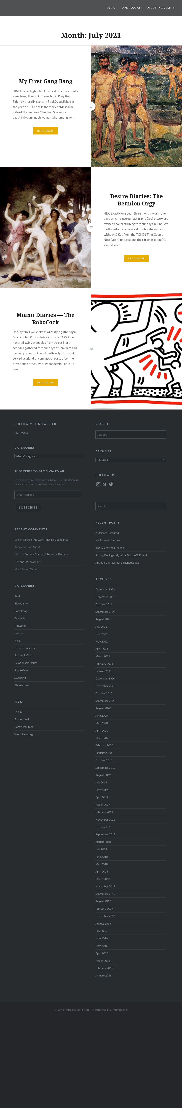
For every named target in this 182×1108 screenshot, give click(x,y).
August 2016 (103, 923)
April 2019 (101, 797)
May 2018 (101, 864)
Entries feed (21, 719)
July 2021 (101, 626)
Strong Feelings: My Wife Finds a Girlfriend (121, 555)
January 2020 (103, 752)
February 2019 (104, 812)
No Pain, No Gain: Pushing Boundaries (45, 539)
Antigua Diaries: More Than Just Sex (117, 562)
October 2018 (103, 827)
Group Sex (20, 618)
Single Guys (21, 670)
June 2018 (101, 856)
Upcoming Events (161, 7)
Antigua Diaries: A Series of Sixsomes (47, 554)
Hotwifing (20, 625)
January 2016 (103, 975)
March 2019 (102, 804)
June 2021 (101, 634)
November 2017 (105, 886)
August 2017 (103, 901)
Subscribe (28, 507)
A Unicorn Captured (107, 532)
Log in (18, 711)
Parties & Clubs (23, 655)
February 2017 (104, 908)
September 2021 (105, 611)
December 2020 (105, 678)
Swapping (20, 677)
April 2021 (101, 648)
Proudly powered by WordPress (71, 1009)
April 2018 (101, 871)
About (112, 7)
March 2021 (102, 656)
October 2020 (103, 693)
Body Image (21, 610)
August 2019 (103, 775)
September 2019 (105, 767)
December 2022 (105, 589)
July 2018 (101, 849)
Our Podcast (132, 7)
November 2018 (105, 819)
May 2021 (101, 641)
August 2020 (103, 708)
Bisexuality (21, 603)
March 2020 (102, 738)
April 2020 (101, 730)
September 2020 (105, 700)
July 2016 (101, 930)
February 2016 (104, 968)
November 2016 (105, 916)
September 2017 (105, 893)
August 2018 (103, 841)
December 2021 (105, 596)
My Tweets (21, 432)
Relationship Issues (25, 662)
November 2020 (105, 685)
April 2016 (101, 953)
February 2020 (104, 745)
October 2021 (103, 604)
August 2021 (103, 619)
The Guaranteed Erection (110, 547)
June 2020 (101, 715)
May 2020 (101, 723)
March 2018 (102, 878)
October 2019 (103, 760)
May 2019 (101, 789)
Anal (17, 596)
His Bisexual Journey (107, 540)
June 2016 (101, 938)
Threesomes (22, 685)
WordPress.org (23, 734)
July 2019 (101, 782)
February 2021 (104, 663)
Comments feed (23, 726)
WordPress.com (119, 1009)
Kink (17, 640)
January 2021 (103, 671)
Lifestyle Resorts (24, 648)
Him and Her (21, 561)
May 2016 (101, 945)
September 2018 (105, 834)
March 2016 (102, 960)
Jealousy (19, 633)
